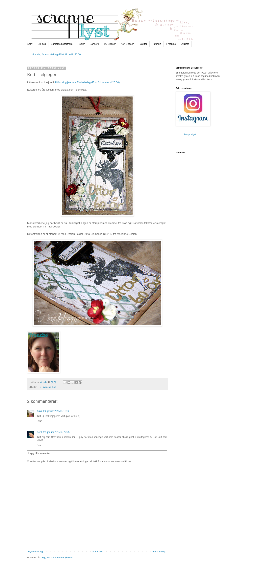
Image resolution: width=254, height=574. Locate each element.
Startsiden (97, 551)
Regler (81, 44)
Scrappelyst (190, 134)
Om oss (42, 44)
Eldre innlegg (159, 551)
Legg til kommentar (39, 453)
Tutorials (156, 44)
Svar (39, 421)
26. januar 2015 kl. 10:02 (56, 411)
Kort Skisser (127, 44)
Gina (39, 411)
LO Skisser (110, 44)
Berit (39, 432)
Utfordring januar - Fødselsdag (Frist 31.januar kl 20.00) (87, 82)
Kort (54, 387)
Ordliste (185, 44)
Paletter (143, 44)
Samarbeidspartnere (62, 44)
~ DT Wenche (44, 387)
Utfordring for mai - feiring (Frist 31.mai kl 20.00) (56, 54)
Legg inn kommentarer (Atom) (56, 557)
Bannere (94, 44)
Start (29, 44)
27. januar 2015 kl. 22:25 (56, 432)
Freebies (171, 44)
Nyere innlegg (35, 551)
